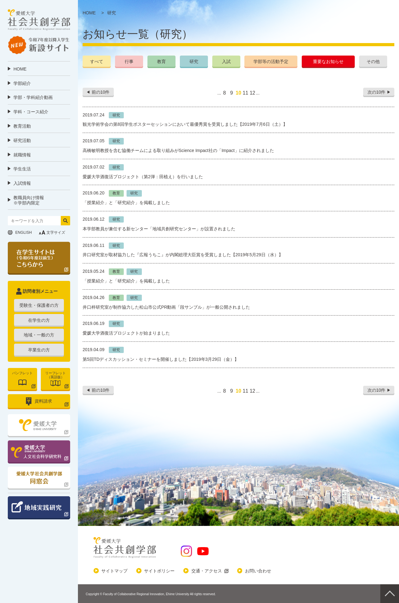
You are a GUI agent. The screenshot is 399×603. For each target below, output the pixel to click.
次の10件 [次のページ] (377, 92)
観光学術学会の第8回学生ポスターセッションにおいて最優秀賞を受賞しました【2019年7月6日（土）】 (185, 124)
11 (245, 93)
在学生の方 (39, 320)
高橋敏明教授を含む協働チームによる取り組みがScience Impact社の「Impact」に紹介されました (178, 150)
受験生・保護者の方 (39, 305)
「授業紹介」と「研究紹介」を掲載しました (126, 202)
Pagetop (389, 593)
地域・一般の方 (39, 334)
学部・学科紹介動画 (33, 97)
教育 (161, 61)
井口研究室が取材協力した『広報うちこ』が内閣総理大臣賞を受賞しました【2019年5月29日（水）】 (183, 254)
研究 (194, 61)
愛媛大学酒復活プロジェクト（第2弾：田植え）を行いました (143, 176)
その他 (373, 61)
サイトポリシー (159, 570)
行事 (129, 61)
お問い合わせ (258, 570)
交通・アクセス (206, 570)
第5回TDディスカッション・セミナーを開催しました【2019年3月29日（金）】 (161, 359)
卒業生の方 (39, 349)
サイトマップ (114, 570)
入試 (226, 61)
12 (252, 93)
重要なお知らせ (328, 61)
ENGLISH (23, 232)
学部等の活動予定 (270, 61)
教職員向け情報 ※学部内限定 (28, 200)
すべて (96, 61)
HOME (19, 68)
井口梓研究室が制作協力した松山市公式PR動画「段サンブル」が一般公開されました (166, 307)
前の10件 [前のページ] (101, 92)
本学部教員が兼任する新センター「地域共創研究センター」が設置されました (159, 228)
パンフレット (22, 373)
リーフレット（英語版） (55, 375)
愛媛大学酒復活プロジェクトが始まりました (126, 333)
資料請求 (43, 401)
